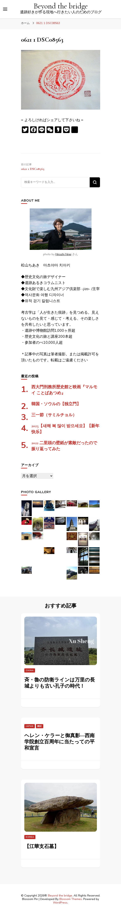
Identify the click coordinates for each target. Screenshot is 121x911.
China (30, 670)
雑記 (39, 726)
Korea (30, 837)
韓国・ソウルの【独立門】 (56, 404)
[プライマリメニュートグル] (5, 9)
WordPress (60, 903)
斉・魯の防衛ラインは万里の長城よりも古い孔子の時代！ (59, 683)
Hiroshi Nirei (63, 254)
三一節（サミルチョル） (54, 415)
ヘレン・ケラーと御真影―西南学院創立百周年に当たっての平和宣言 (59, 742)
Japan (29, 726)
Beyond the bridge (61, 6)
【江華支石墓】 (41, 846)
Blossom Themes (70, 899)
